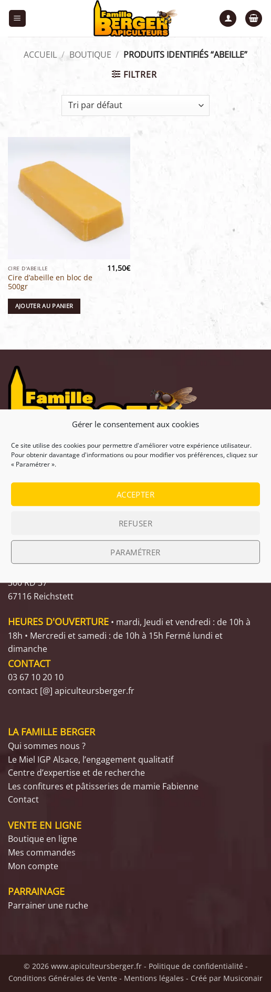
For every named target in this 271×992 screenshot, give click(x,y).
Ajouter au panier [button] (44, 306)
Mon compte (33, 866)
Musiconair (243, 978)
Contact (23, 799)
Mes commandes (42, 852)
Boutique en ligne (42, 839)
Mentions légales (154, 978)
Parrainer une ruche (48, 905)
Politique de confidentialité (196, 966)
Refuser (135, 523)
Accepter (136, 494)
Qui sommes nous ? (47, 746)
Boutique (90, 54)
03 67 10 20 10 (36, 677)
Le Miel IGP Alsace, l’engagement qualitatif (90, 759)
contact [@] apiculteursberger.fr (71, 690)
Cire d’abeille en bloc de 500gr (50, 282)
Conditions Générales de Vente (62, 978)
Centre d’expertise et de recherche (76, 772)
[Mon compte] (228, 18)
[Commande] (135, 105)
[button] (17, 18)
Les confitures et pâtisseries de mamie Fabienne (103, 786)
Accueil (40, 54)
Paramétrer (135, 552)
